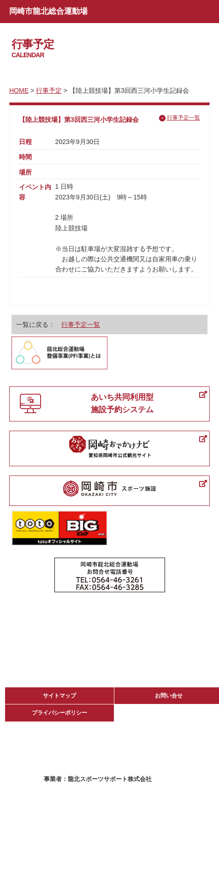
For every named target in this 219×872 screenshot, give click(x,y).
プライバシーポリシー (59, 713)
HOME (19, 90)
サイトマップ (59, 695)
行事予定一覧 (183, 117)
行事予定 (49, 90)
